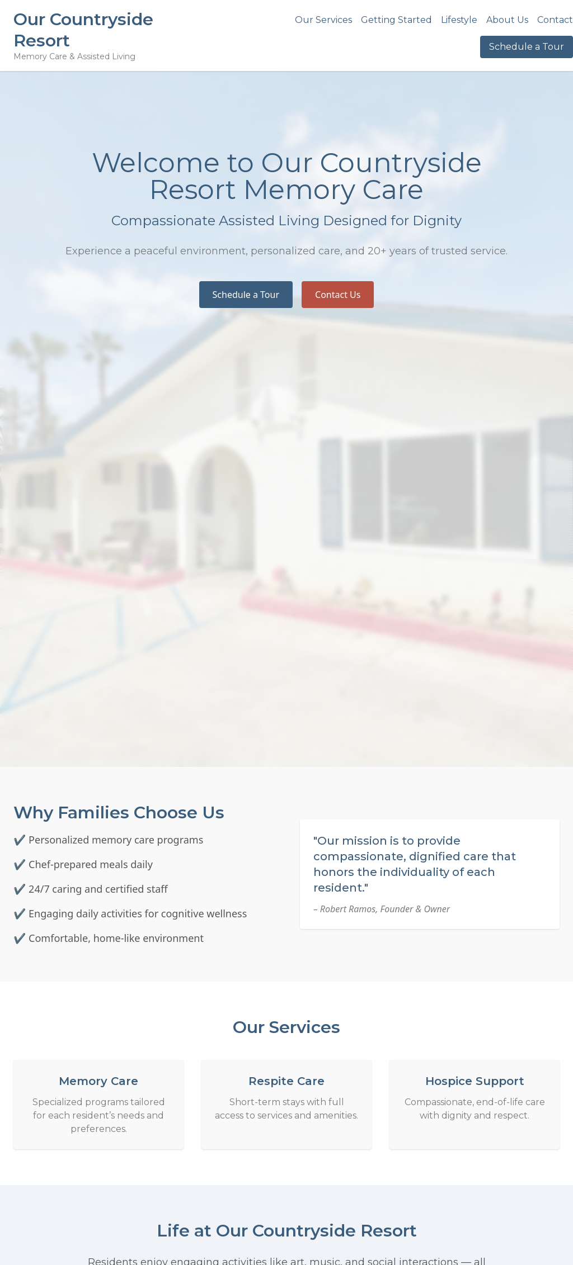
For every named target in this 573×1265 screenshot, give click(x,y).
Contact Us (337, 294)
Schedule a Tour (526, 46)
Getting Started (396, 20)
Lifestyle (459, 20)
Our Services (323, 20)
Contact (555, 20)
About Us (507, 20)
